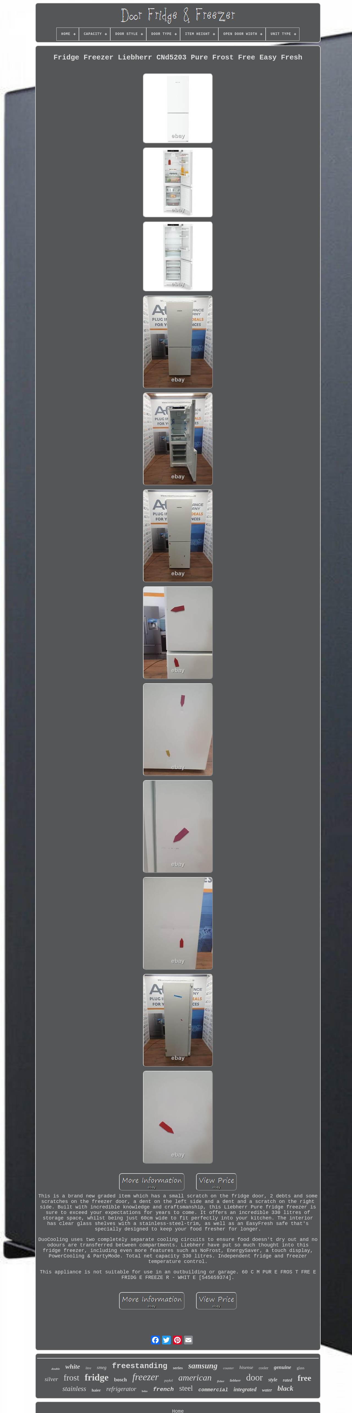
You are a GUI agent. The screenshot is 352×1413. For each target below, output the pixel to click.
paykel (168, 1380)
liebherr (235, 1380)
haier (96, 1390)
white (72, 1366)
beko (145, 1391)
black (285, 1388)
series (178, 1368)
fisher (220, 1381)
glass (300, 1368)
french (163, 1389)
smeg (101, 1367)
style (272, 1379)
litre (88, 1368)
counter (228, 1368)
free (304, 1377)
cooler (263, 1368)
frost (71, 1377)
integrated (244, 1389)
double (55, 1368)
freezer (145, 1377)
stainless (74, 1388)
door (254, 1377)
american (195, 1377)
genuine (282, 1367)
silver (51, 1379)
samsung (203, 1365)
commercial (213, 1390)
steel (186, 1388)
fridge (97, 1377)
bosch (120, 1379)
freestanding (139, 1366)
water (267, 1390)
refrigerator (121, 1388)
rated (287, 1380)
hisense (246, 1367)
